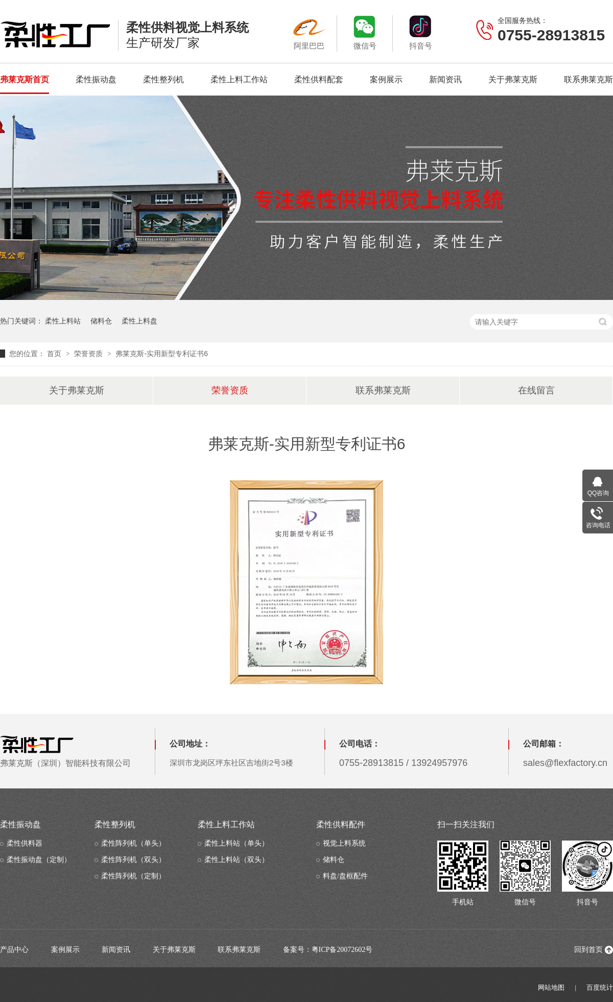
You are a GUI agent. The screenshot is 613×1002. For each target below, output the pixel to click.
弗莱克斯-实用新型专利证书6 (161, 353)
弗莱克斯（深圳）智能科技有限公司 (65, 751)
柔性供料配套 (318, 79)
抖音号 (420, 32)
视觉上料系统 (344, 843)
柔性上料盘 (139, 321)
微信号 (364, 32)
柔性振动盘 (96, 79)
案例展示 (386, 79)
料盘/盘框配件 (345, 876)
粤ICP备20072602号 (342, 949)
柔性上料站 (63, 321)
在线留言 (536, 390)
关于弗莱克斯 (512, 79)
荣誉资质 (89, 353)
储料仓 (101, 321)
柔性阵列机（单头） (133, 843)
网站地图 (551, 987)
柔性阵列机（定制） (133, 876)
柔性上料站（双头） (236, 860)
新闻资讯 (445, 79)
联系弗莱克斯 (588, 79)
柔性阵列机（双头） (133, 860)
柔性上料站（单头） (236, 843)
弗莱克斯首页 (24, 79)
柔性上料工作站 (239, 79)
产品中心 (14, 949)
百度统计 (599, 987)
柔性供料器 (24, 843)
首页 (55, 353)
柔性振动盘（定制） (39, 860)
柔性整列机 (163, 79)
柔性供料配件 (340, 824)
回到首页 (588, 949)
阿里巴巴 (309, 32)
